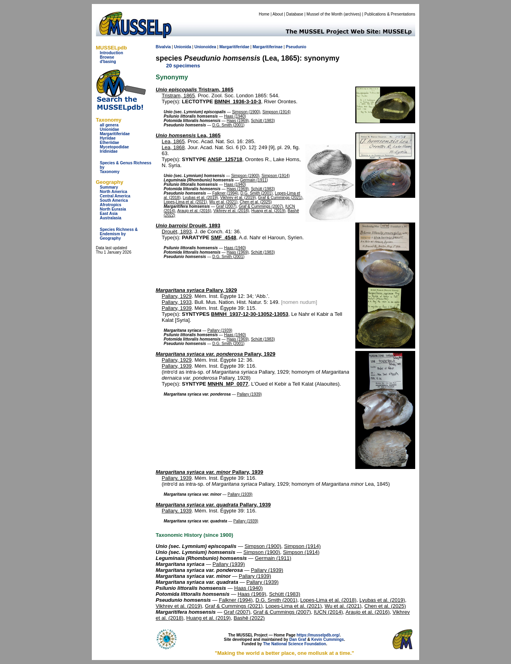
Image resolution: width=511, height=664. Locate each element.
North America (113, 191)
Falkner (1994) (225, 193)
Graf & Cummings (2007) (261, 206)
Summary (109, 187)
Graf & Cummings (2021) (280, 197)
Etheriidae (109, 142)
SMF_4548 (223, 237)
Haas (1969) (238, 120)
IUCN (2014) (328, 612)
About (278, 14)
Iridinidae (108, 151)
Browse (107, 57)
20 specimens (183, 66)
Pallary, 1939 (177, 308)
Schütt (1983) (263, 120)
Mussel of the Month (325, 14)
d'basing (108, 61)
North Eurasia (113, 209)
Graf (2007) (226, 206)
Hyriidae (107, 138)
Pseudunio (296, 47)
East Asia (109, 213)
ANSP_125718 (225, 159)
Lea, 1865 (188, 135)
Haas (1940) (235, 116)
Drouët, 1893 (188, 226)
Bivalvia (163, 47)
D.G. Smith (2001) (228, 125)
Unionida (182, 47)
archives (352, 14)
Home (264, 14)
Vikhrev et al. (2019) (238, 197)
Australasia (110, 218)
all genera (109, 125)
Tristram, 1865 (194, 90)
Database (294, 14)
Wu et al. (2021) (223, 202)
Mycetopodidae (114, 147)
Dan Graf (297, 639)
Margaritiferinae (268, 47)
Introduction (111, 53)
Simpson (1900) (246, 112)
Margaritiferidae (115, 134)
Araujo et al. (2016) (194, 211)
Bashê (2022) (249, 618)
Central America (115, 196)
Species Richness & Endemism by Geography (119, 233)
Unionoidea (205, 47)
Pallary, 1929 (196, 290)
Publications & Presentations (389, 14)
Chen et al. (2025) (256, 202)
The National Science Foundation (294, 644)
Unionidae (109, 129)
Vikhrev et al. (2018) (231, 211)
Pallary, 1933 (177, 302)
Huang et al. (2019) (268, 211)
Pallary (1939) (220, 330)
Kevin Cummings (327, 639)
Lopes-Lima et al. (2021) (185, 202)
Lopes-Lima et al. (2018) (328, 600)
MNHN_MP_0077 (228, 384)
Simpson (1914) (276, 112)
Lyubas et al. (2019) (200, 197)
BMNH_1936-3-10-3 (237, 101)
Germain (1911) (254, 180)
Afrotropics (110, 205)
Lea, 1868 (173, 147)
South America (114, 200)
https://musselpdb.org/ (318, 635)
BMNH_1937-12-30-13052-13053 (250, 314)
